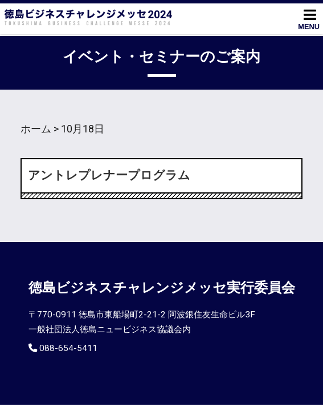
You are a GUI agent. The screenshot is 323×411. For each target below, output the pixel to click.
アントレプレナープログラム (109, 175)
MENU (309, 19)
